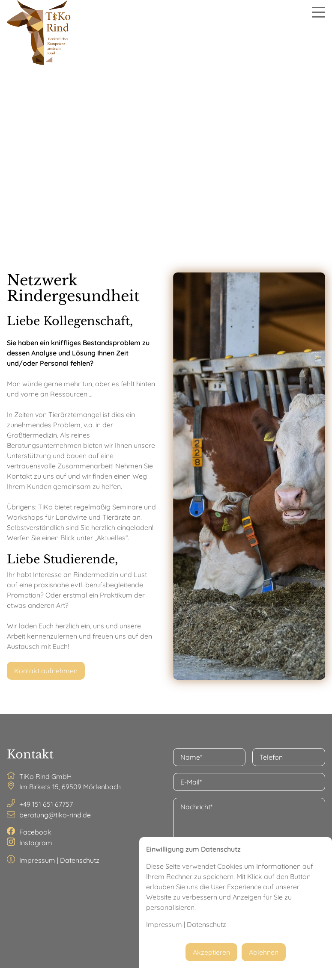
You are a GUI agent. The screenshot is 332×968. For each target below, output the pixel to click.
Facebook (35, 832)
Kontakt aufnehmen (46, 670)
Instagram (35, 842)
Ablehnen (263, 952)
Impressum (37, 860)
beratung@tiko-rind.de (55, 815)
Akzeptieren (211, 952)
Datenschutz (79, 860)
